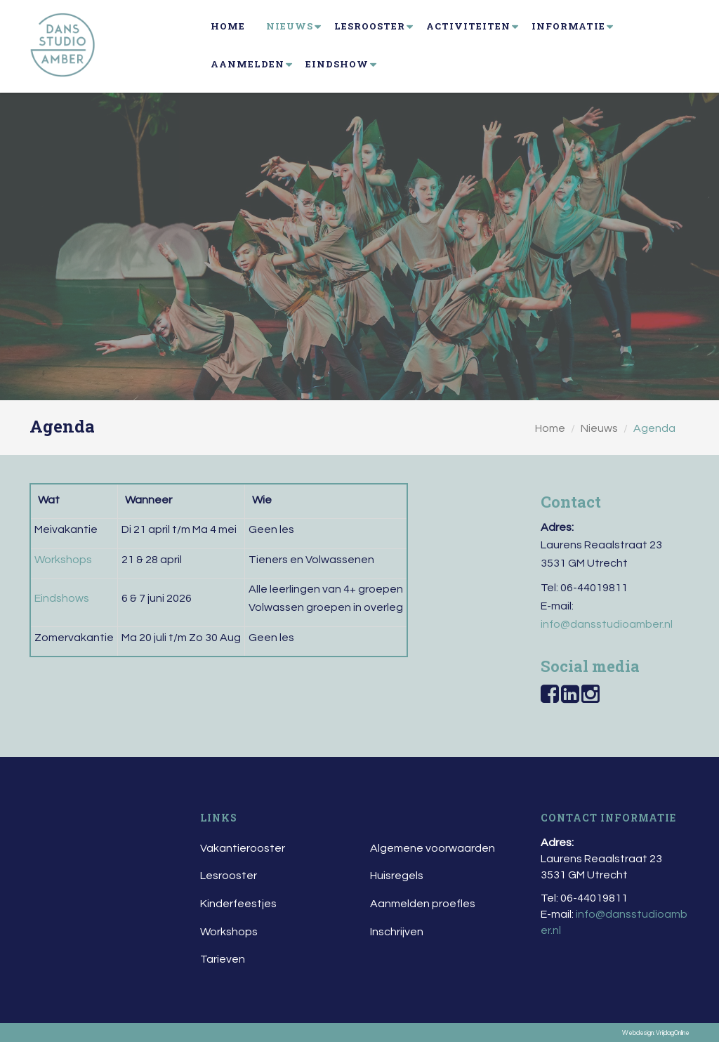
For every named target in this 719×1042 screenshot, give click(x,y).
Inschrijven (396, 931)
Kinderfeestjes (238, 903)
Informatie (568, 26)
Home (228, 26)
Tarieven (222, 959)
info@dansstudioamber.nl (607, 624)
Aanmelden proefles (422, 903)
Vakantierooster (242, 848)
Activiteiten (468, 26)
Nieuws (289, 26)
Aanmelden (247, 64)
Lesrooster (369, 26)
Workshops (229, 931)
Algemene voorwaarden (432, 848)
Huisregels (396, 875)
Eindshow (337, 64)
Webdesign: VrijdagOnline (656, 1033)
